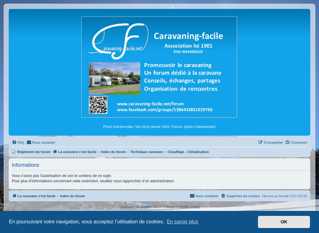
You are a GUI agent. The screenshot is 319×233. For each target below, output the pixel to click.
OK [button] (284, 221)
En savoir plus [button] (182, 221)
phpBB (145, 207)
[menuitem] (18, 142)
